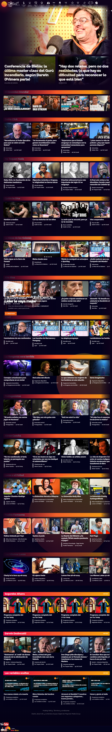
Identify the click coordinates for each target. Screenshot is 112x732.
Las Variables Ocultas (95, 6)
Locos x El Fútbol (82, 6)
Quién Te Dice (36, 6)
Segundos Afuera (88, 6)
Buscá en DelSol (10, 6)
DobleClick (17, 5)
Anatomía (101, 5)
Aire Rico (49, 5)
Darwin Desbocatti (30, 6)
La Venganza (69, 6)
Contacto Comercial (98, 9)
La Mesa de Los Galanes (43, 6)
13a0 (56, 5)
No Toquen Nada (23, 6)
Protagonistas (75, 5)
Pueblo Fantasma (62, 6)
